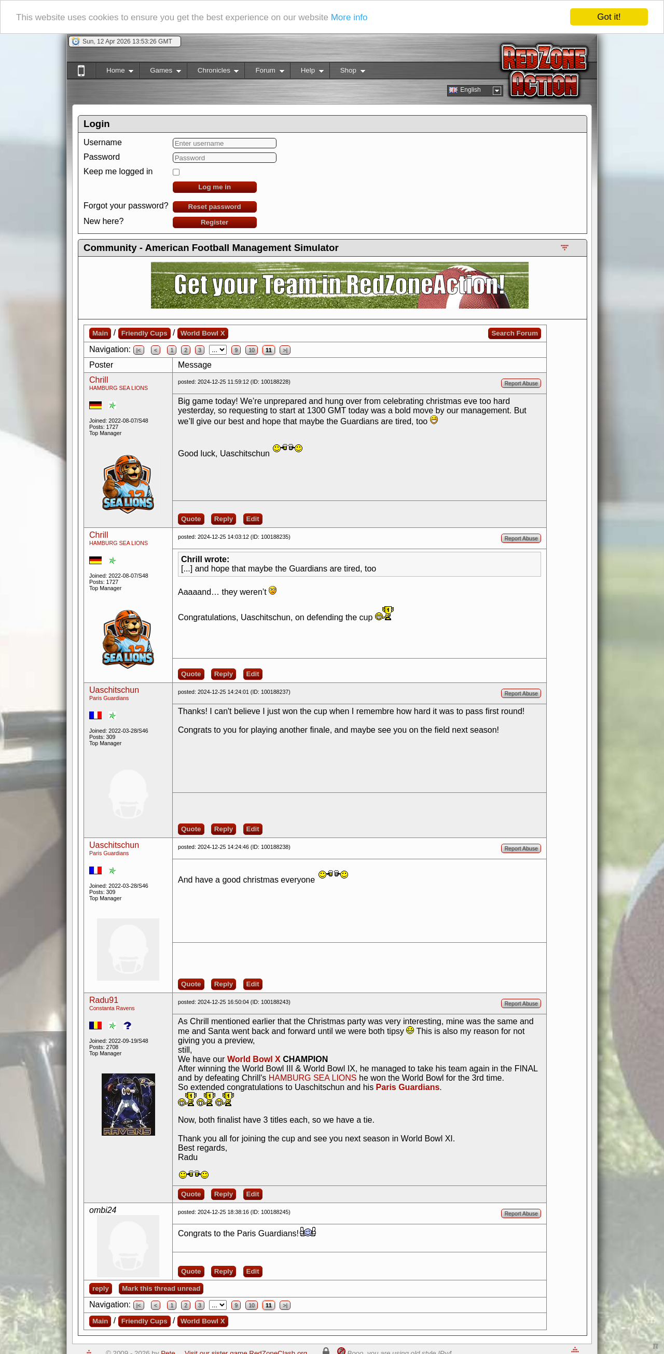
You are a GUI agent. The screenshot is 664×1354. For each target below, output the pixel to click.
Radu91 (103, 1000)
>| (285, 350)
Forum (264, 72)
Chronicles (213, 72)
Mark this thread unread (161, 1288)
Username (103, 142)
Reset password (214, 207)
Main (100, 333)
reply (100, 1288)
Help (307, 72)
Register (214, 222)
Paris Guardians (109, 698)
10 (251, 350)
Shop (347, 72)
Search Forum (514, 333)
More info (349, 17)
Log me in (214, 187)
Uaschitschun (114, 690)
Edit (252, 519)
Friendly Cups (144, 333)
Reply (223, 519)
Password (102, 156)
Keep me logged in (118, 171)
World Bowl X (203, 333)
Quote (191, 519)
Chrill (98, 379)
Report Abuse (521, 383)
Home (114, 72)
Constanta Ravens (112, 1008)
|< (138, 350)
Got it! (608, 17)
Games (160, 72)
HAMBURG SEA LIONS (118, 388)
